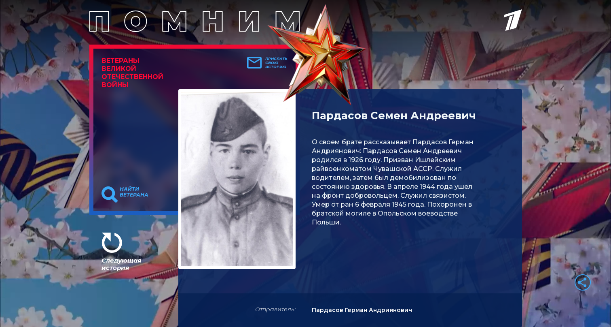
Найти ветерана (134, 192)
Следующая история (121, 263)
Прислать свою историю (276, 63)
